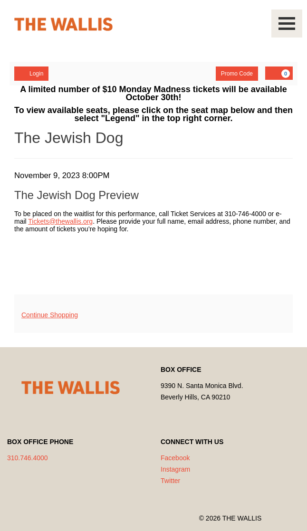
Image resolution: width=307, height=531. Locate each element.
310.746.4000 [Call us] (27, 458)
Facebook (175, 458)
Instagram (175, 469)
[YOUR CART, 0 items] (279, 73)
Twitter (170, 480)
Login (31, 73)
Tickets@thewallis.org (60, 221)
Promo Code (237, 73)
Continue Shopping (49, 315)
